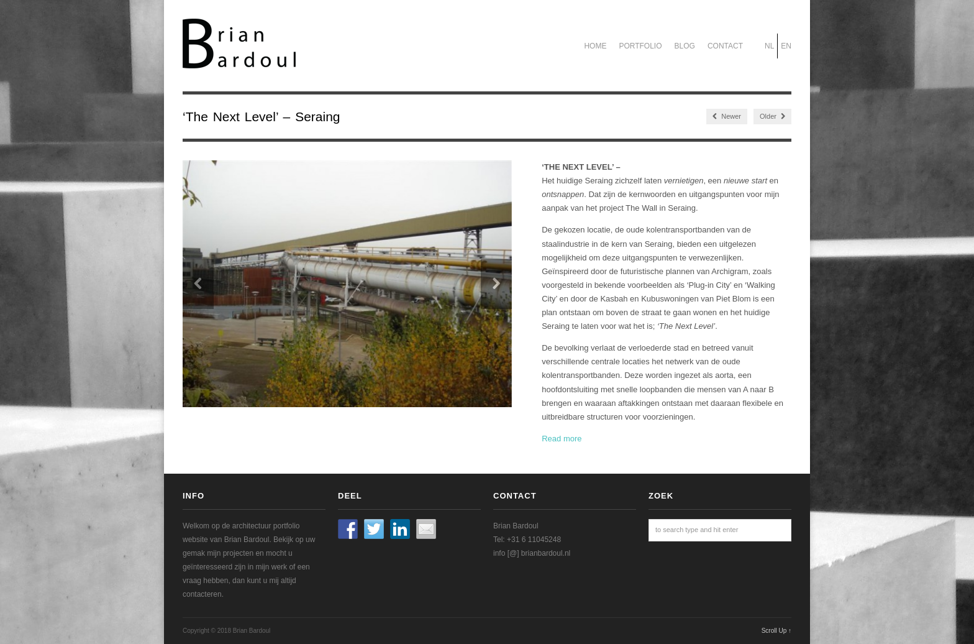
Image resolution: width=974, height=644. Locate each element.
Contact (725, 46)
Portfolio (640, 46)
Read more (561, 438)
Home (595, 46)
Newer (726, 116)
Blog (685, 46)
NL (769, 46)
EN (786, 46)
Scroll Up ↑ (776, 630)
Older (772, 116)
